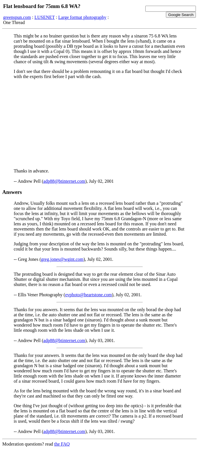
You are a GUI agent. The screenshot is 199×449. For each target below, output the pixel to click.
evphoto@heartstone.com (88, 294)
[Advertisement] (99, 124)
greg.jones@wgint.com (62, 259)
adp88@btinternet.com (64, 181)
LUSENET (45, 17)
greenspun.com (17, 17)
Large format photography (82, 17)
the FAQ (62, 444)
